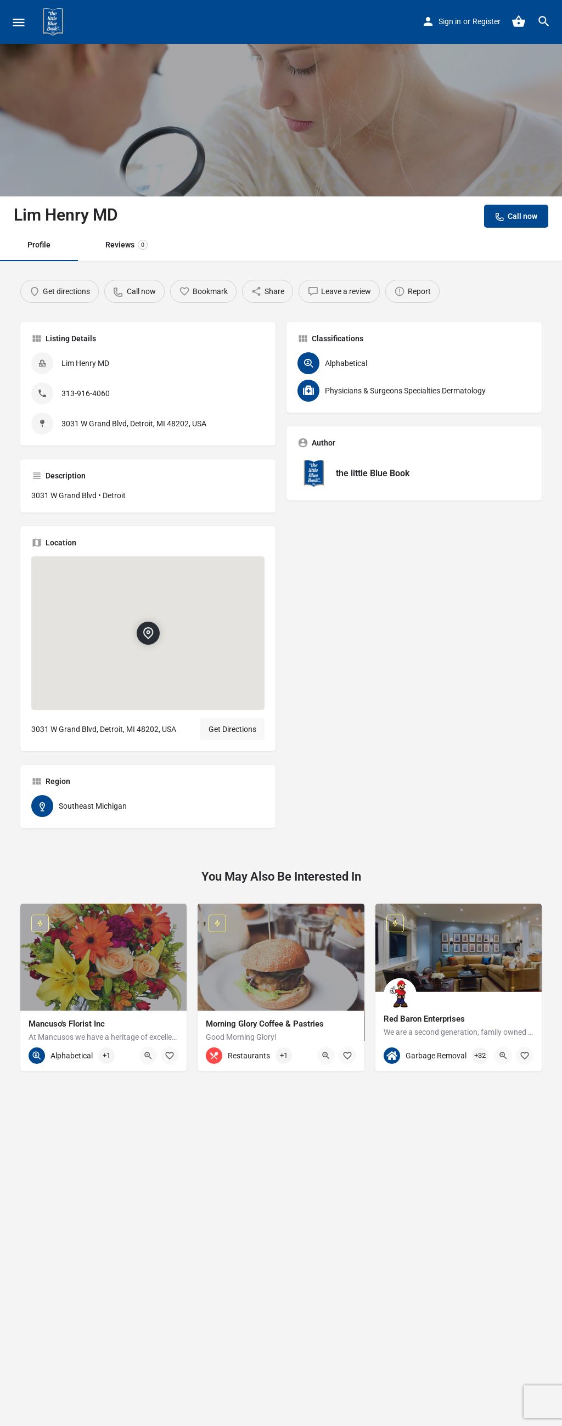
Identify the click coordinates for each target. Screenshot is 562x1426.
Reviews (126, 245)
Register (487, 21)
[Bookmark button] (169, 1055)
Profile (38, 244)
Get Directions (232, 729)
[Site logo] (54, 22)
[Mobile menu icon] (18, 22)
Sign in (450, 21)
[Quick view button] (148, 1055)
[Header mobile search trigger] (544, 21)
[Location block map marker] (147, 633)
